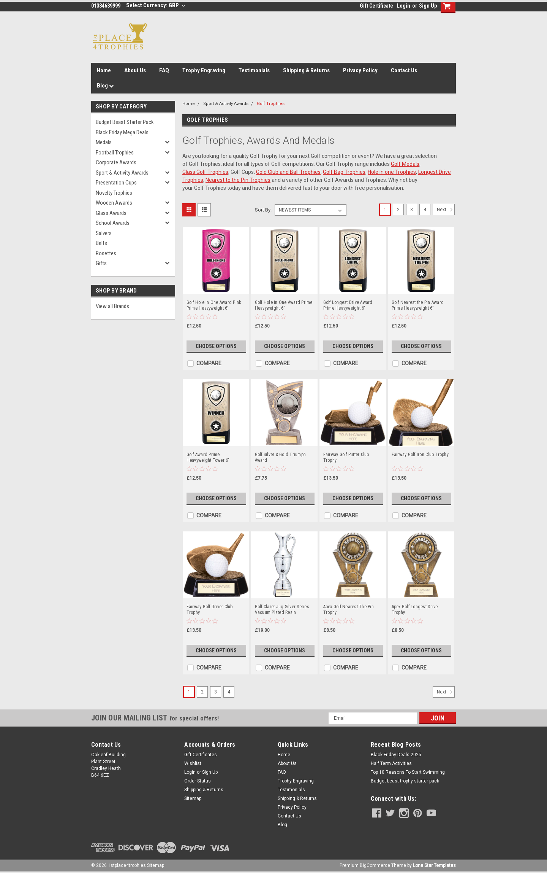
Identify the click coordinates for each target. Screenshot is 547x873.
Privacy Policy (360, 70)
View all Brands (112, 306)
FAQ (164, 70)
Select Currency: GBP (155, 5)
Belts (101, 243)
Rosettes (106, 253)
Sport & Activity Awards (122, 172)
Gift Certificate (376, 6)
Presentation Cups (116, 182)
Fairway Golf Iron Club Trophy (420, 454)
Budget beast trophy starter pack (405, 781)
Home (104, 70)
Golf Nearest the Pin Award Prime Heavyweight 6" (418, 305)
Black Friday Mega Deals (122, 132)
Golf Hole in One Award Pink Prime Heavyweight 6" (214, 305)
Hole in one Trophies (392, 172)
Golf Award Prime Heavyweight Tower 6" (208, 457)
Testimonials (254, 70)
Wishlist (192, 763)
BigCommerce (375, 865)
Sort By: (263, 210)
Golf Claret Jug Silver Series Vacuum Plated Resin (282, 609)
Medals (104, 142)
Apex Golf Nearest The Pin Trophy (348, 609)
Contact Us (404, 70)
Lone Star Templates (434, 865)
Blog (105, 85)
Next (446, 209)
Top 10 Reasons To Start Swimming (408, 772)
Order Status (197, 781)
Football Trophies (115, 152)
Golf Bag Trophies (344, 172)
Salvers (104, 233)
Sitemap (192, 798)
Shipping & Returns (306, 70)
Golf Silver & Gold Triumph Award (280, 457)
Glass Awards (111, 213)
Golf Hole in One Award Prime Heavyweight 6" (284, 305)
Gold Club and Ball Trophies (288, 172)
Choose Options (216, 346)
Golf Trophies (271, 103)
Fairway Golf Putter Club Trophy (346, 457)
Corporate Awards (116, 162)
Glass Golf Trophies (205, 172)
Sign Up (428, 6)
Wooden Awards (114, 202)
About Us (135, 70)
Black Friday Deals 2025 (396, 754)
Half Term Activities (391, 763)
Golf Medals (405, 164)
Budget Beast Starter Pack (125, 122)
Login (403, 6)
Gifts (101, 263)
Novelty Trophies (114, 192)
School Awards (113, 222)
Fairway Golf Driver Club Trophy (210, 609)
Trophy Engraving (203, 70)
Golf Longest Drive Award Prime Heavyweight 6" (348, 305)
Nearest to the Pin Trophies (238, 180)
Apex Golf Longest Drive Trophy (415, 609)
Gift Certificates (200, 754)
